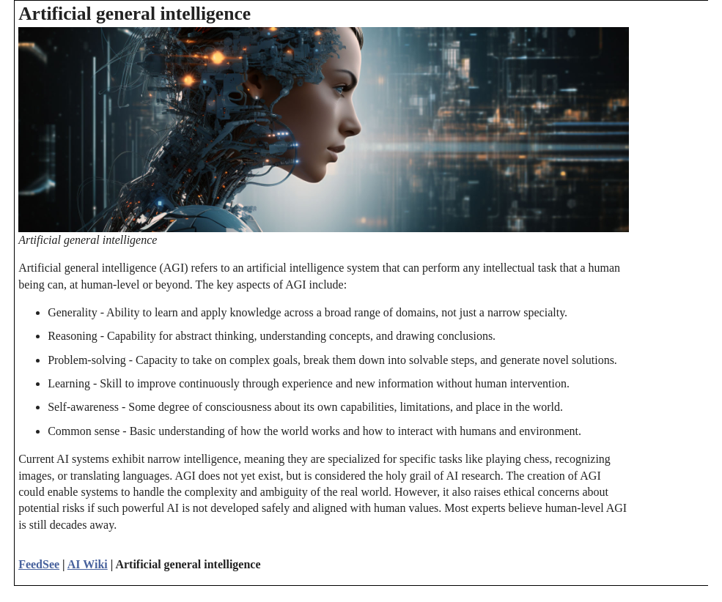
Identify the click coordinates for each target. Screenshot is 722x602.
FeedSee (38, 564)
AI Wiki (87, 564)
